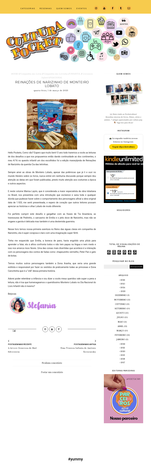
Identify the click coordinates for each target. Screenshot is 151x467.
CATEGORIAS (27, 8)
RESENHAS (46, 8)
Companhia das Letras (31, 74)
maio (121, 322)
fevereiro (121, 335)
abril (121, 326)
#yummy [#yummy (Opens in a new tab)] (75, 459)
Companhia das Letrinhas (56, 74)
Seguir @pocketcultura (123, 147)
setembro (121, 308)
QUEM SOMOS (64, 8)
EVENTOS (81, 8)
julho (120, 317)
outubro (120, 304)
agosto (120, 313)
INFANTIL (75, 74)
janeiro (121, 339)
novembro (120, 300)
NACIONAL (56, 78)
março (121, 331)
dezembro (121, 295)
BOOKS (15, 74)
